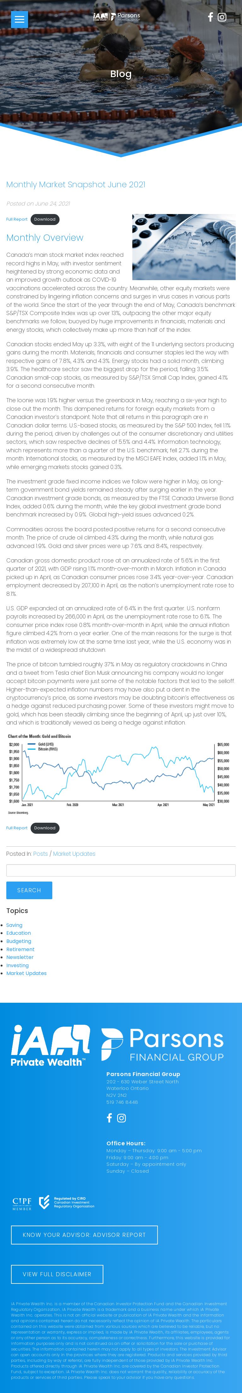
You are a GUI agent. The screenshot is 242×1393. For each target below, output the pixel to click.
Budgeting (18, 941)
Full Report (16, 219)
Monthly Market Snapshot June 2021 (75, 184)
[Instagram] (222, 17)
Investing (17, 965)
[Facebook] (210, 17)
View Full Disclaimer (57, 1274)
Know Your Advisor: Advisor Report (84, 1235)
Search (29, 890)
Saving (14, 925)
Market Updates (74, 854)
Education (18, 933)
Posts (40, 854)
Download (44, 219)
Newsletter (20, 957)
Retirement (20, 949)
